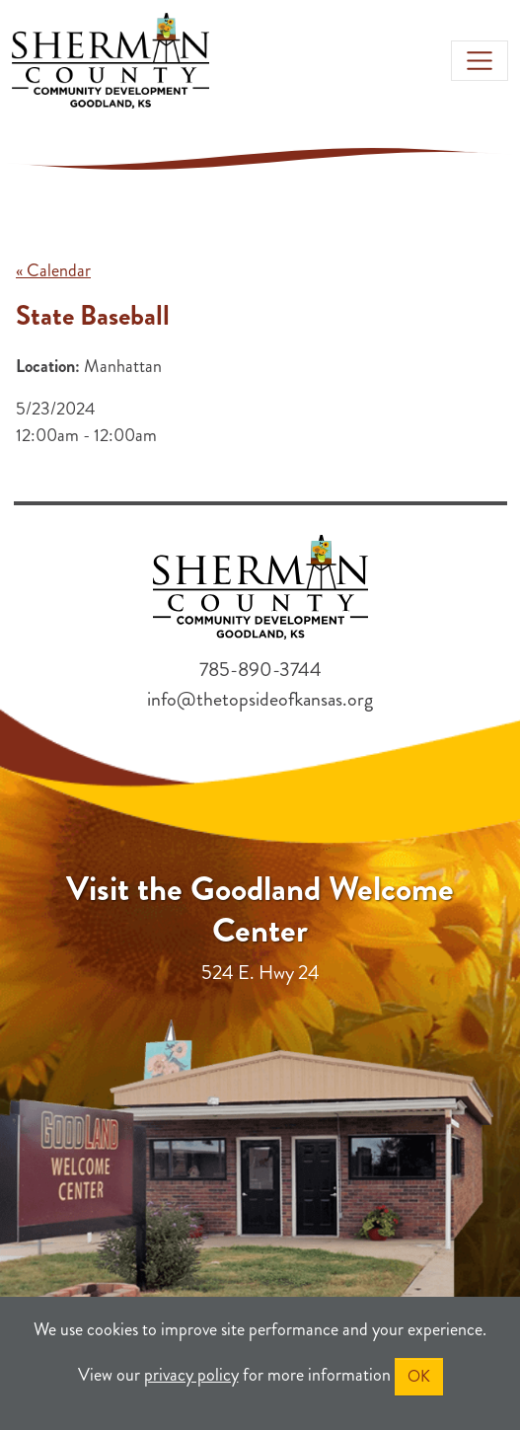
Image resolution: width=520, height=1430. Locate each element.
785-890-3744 (260, 669)
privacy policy (191, 1375)
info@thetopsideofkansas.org (260, 699)
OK (419, 1376)
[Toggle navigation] (479, 61)
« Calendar (53, 270)
